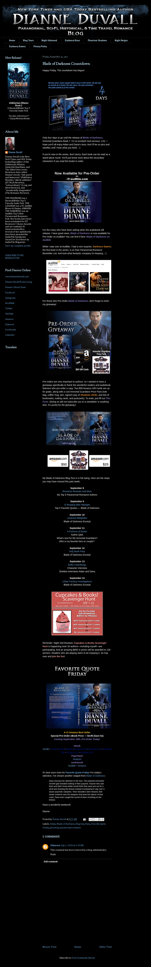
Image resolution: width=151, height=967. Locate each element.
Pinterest (9, 324)
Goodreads (10, 330)
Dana (87, 824)
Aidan (53, 824)
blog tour (80, 824)
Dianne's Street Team (15, 287)
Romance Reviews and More (77, 491)
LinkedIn (9, 335)
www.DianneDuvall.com (17, 277)
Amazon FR (87, 752)
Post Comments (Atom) (83, 958)
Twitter (9, 308)
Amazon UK (95, 749)
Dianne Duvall (15, 152)
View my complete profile (18, 246)
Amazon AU (73, 752)
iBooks (69, 749)
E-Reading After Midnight (77, 504)
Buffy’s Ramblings (77, 565)
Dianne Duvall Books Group (18, 282)
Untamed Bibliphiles (77, 518)
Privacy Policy (40, 46)
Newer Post (49, 947)
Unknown (55, 845)
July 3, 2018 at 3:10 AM (72, 845)
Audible (72, 765)
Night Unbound (49, 40)
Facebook (10, 293)
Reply (53, 854)
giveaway (54, 828)
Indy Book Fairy (77, 551)
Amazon (77, 759)
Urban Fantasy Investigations (77, 581)
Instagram (10, 298)
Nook (54, 749)
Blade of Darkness (95, 775)
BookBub (9, 303)
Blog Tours (28, 40)
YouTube (9, 314)
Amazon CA (81, 749)
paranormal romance (70, 828)
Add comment (50, 862)
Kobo (61, 749)
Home (12, 40)
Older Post (105, 947)
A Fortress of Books (77, 531)
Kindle (46, 749)
